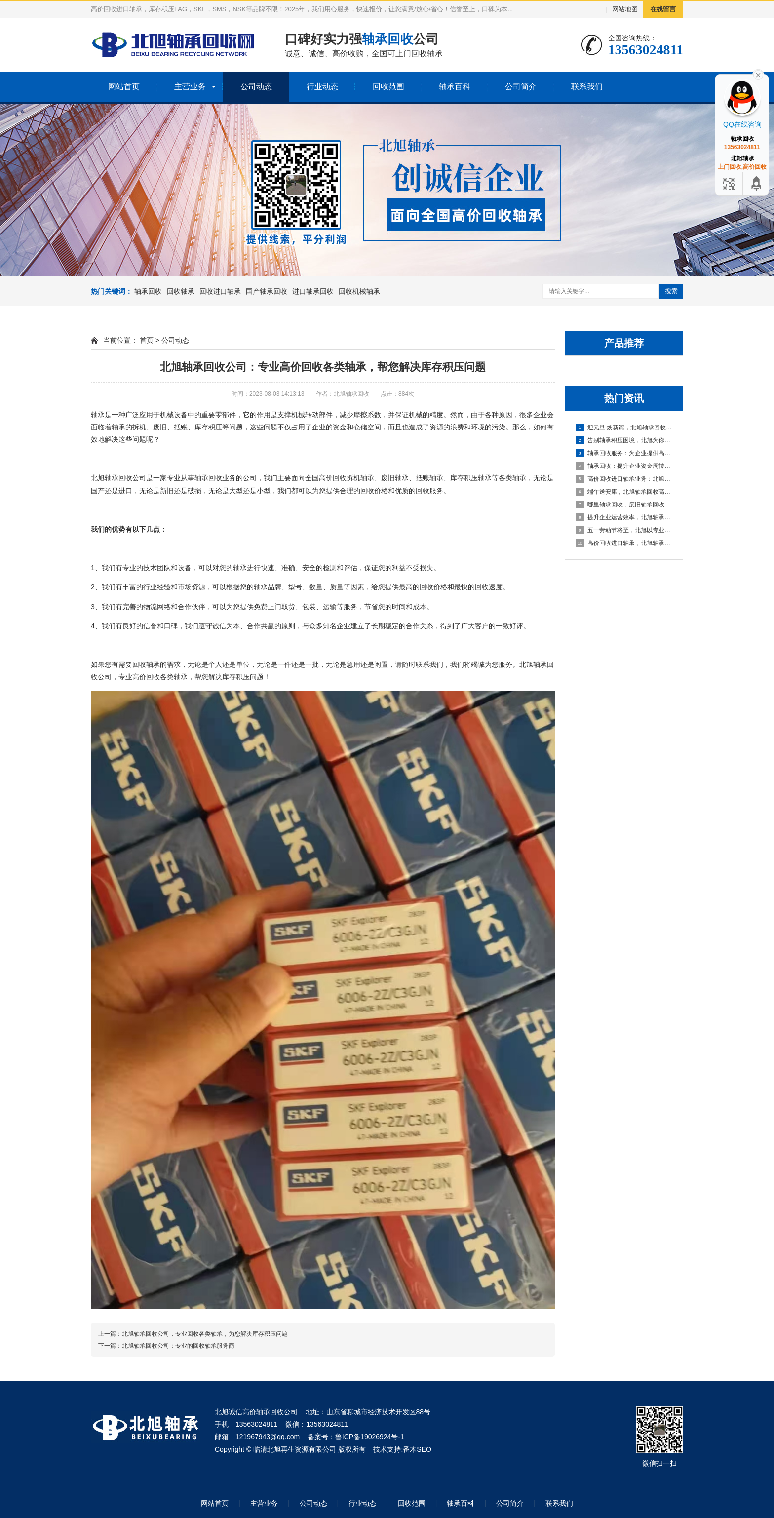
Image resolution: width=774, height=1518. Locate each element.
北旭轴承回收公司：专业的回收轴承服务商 (178, 1345)
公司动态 (256, 86)
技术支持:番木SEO (402, 1449)
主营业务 (190, 86)
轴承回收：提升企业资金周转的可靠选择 (624, 466)
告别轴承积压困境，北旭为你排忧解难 (624, 440)
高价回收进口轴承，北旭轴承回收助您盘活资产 (624, 543)
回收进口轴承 (220, 291)
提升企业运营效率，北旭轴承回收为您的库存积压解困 (624, 517)
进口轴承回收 (313, 291)
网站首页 (124, 86)
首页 (147, 340)
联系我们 (587, 86)
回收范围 (388, 86)
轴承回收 (148, 291)
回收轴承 (180, 291)
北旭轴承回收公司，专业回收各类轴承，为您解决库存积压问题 (205, 1333)
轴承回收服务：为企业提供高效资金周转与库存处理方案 (624, 453)
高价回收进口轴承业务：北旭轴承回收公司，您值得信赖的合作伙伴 (624, 479)
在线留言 (663, 9)
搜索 (671, 291)
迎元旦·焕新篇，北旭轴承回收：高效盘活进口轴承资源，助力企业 (624, 427)
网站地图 (625, 9)
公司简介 (521, 86)
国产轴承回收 (266, 291)
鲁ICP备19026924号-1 (369, 1436)
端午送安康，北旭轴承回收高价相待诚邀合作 (624, 492)
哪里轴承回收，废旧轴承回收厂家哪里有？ (624, 504)
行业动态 (322, 86)
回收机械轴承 (359, 291)
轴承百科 (454, 86)
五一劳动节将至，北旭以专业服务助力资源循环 (624, 530)
